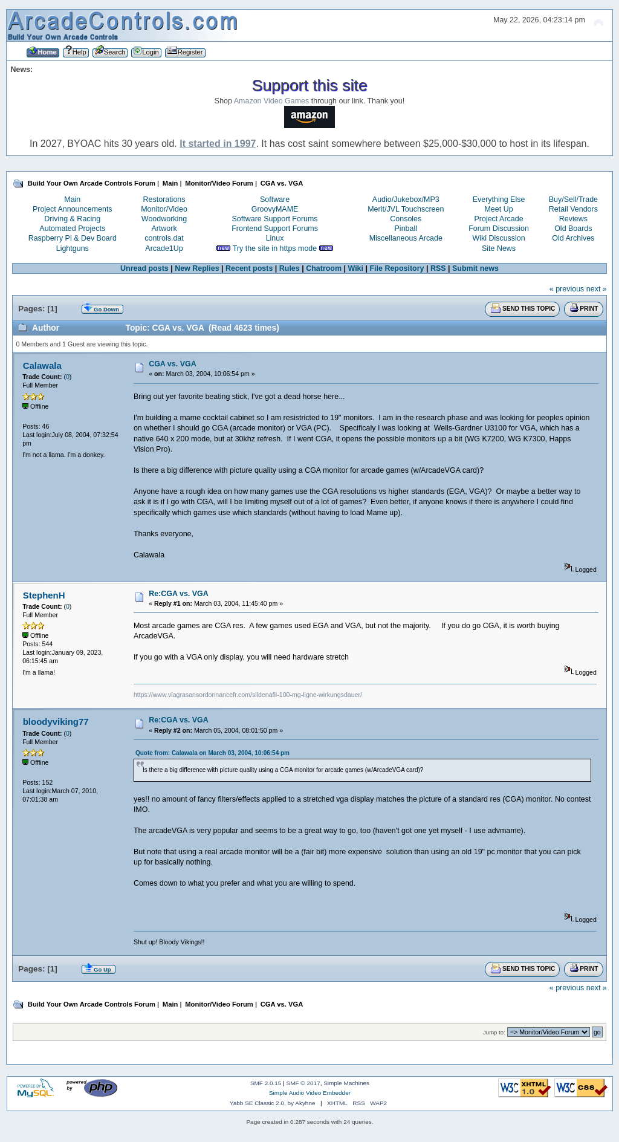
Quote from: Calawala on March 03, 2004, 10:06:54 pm (212, 753)
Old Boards (573, 228)
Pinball (406, 228)
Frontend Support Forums (275, 228)
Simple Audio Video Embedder (310, 1092)
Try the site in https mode (275, 248)
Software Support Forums (275, 219)
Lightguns (72, 248)
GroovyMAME (275, 209)
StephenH (44, 595)
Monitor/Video (164, 209)
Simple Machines (346, 1083)
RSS (438, 268)
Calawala (42, 365)
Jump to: (494, 1032)
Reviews (573, 219)
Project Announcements (72, 209)
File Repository (396, 268)
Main (72, 199)
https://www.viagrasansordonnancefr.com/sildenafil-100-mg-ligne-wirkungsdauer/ (248, 694)
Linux (275, 238)
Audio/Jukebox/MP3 (405, 199)
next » (596, 289)
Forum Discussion (498, 228)
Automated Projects (72, 228)
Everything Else (499, 199)
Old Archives (573, 238)
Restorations (164, 199)
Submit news (475, 268)
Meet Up (498, 209)
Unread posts (144, 268)
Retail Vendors (573, 209)
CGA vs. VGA (172, 364)
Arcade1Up (164, 248)
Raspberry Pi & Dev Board (72, 238)
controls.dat (163, 238)
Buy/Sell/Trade (573, 199)
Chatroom (324, 268)
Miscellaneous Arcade (405, 238)
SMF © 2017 (303, 1083)
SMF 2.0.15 (266, 1083)
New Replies (197, 268)
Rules (289, 268)
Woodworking (164, 219)
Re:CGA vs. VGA (179, 593)
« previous (567, 289)
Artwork (164, 228)
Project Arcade (498, 219)
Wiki (355, 268)
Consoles (405, 219)
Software (275, 199)
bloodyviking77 (56, 721)
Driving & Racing (72, 219)
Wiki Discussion (498, 238)
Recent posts (249, 268)
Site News (499, 248)
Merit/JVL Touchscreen (406, 209)
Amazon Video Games (272, 101)
